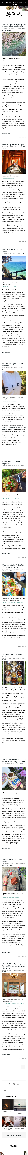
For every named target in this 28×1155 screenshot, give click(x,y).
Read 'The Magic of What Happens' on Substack (14, 3)
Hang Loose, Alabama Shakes (11, 897)
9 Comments (22, 137)
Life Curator (21, 1150)
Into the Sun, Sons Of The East (11, 499)
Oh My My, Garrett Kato (10, 287)
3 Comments (22, 454)
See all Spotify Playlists (14, 1135)
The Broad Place (14, 514)
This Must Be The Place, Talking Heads (13, 1003)
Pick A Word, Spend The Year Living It (13, 364)
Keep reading (6, 133)
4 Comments (22, 242)
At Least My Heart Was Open (13, 144)
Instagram (14, 1084)
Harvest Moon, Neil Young (10, 795)
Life (24, 146)
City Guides (5, 570)
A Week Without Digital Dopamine (11, 462)
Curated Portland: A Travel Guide (12, 860)
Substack (10, 1084)
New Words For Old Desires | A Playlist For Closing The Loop (14, 760)
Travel (9, 30)
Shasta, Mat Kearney (8, 178)
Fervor (14, 704)
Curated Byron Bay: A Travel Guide (12, 250)
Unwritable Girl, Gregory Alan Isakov (13, 62)
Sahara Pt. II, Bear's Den (9, 401)
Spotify (18, 1084)
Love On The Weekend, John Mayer (13, 602)
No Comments (22, 356)
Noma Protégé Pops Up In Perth (12, 655)
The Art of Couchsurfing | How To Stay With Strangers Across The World (13, 966)
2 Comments (22, 1058)
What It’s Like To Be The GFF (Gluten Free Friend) (13, 566)
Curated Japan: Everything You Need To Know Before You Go (14, 25)
